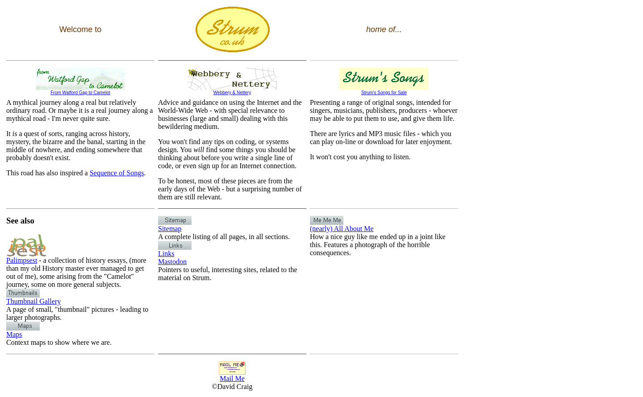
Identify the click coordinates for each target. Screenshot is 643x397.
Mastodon (172, 261)
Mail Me (232, 375)
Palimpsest (26, 257)
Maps (23, 331)
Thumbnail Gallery (33, 298)
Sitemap (175, 225)
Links (175, 250)
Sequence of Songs (117, 173)
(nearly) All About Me (342, 225)
